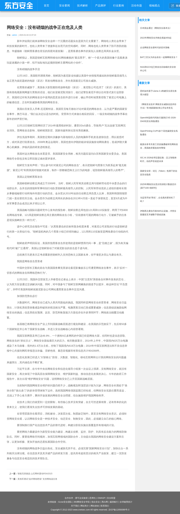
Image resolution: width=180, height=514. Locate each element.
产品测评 (100, 5)
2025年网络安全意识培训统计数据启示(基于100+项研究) (158, 186)
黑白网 (105, 502)
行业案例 (118, 5)
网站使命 (95, 506)
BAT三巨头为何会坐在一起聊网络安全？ (159, 57)
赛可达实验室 (81, 498)
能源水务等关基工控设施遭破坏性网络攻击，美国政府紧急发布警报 (159, 146)
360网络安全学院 (82, 502)
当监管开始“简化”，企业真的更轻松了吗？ (157, 199)
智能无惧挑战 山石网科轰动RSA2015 (35, 473)
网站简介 (84, 506)
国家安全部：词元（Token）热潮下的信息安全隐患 (158, 173)
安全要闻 (64, 5)
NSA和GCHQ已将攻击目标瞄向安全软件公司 (158, 69)
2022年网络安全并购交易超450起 (155, 38)
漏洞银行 (114, 502)
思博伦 (92, 498)
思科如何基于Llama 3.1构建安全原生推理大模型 (158, 93)
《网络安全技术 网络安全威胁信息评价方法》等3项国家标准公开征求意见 (158, 106)
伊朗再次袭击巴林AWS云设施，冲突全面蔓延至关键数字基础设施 (158, 213)
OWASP (101, 498)
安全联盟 (111, 498)
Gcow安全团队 (65, 502)
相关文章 (144, 20)
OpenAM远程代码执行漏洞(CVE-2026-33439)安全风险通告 (158, 119)
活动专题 (136, 5)
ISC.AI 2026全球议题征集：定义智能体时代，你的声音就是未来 (158, 159)
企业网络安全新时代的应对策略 (155, 47)
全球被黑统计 (126, 502)
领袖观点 (154, 5)
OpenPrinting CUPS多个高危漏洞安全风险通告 (159, 133)
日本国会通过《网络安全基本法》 (156, 28)
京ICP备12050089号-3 (118, 509)
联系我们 (105, 506)
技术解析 (82, 5)
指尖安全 (96, 502)
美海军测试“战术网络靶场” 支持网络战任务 (37, 479)
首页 (46, 5)
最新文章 (144, 82)
